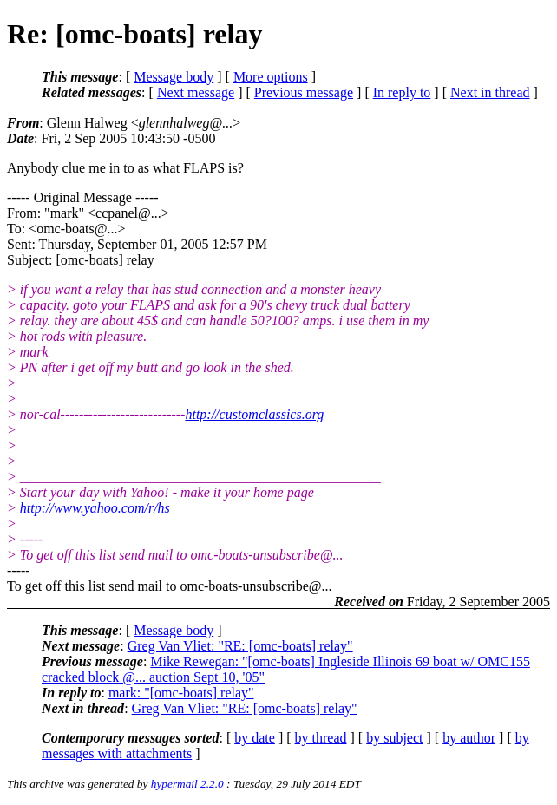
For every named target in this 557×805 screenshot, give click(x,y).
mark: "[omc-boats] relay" (181, 692)
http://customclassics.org (254, 414)
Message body (173, 76)
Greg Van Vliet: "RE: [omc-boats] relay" (240, 645)
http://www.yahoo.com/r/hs (95, 508)
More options (270, 76)
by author (468, 737)
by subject (394, 737)
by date (254, 737)
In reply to (402, 92)
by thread (321, 737)
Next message (195, 92)
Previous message (303, 92)
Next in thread (490, 92)
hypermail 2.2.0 (187, 783)
